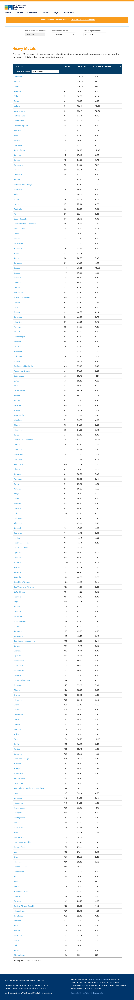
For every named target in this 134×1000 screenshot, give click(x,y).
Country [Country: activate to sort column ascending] (19, 66)
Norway (17, 130)
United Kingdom (21, 126)
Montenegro (19, 337)
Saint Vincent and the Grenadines (29, 788)
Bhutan (17, 626)
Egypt (16, 940)
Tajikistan (18, 935)
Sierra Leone (19, 714)
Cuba (16, 513)
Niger (16, 881)
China (16, 705)
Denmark (18, 76)
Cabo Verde (19, 376)
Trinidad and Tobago (23, 184)
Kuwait (17, 410)
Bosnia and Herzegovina (24, 641)
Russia (16, 253)
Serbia (16, 484)
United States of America (25, 224)
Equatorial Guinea (22, 680)
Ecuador (17, 341)
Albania (17, 557)
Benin (16, 744)
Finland (17, 81)
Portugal (17, 327)
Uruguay (17, 346)
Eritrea (17, 695)
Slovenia (17, 155)
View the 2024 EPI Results (83, 20)
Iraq (15, 852)
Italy (16, 194)
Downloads (69, 12)
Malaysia (18, 351)
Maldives (18, 420)
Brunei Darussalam (22, 297)
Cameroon (18, 754)
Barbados (18, 263)
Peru (16, 307)
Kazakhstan (19, 454)
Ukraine (17, 283)
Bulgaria (17, 562)
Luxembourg (19, 111)
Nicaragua (18, 803)
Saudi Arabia (19, 778)
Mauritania (19, 415)
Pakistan (17, 921)
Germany (18, 145)
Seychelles (18, 292)
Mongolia (18, 813)
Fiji (15, 214)
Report (46, 12)
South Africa (19, 391)
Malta (16, 499)
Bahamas (18, 317)
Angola (17, 719)
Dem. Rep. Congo (21, 759)
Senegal (17, 528)
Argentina (18, 243)
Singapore (18, 165)
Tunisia (17, 749)
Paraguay (18, 479)
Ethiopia (17, 768)
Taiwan (17, 238)
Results (8, 12)
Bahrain (17, 395)
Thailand (18, 189)
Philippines (18, 518)
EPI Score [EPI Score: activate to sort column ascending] (82, 66)
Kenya (16, 494)
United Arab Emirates (23, 440)
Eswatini (17, 675)
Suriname (18, 631)
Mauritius (18, 322)
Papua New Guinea (22, 371)
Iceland (17, 106)
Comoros (18, 533)
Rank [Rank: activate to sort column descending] (67, 66)
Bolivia (17, 606)
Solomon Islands (21, 891)
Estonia (17, 160)
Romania (17, 474)
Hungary (17, 302)
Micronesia (19, 660)
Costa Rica (18, 449)
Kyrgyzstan (19, 670)
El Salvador (18, 773)
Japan (16, 86)
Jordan (17, 538)
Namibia (17, 597)
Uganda (17, 656)
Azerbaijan (18, 665)
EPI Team (116, 7)
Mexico (17, 567)
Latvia (16, 204)
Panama (17, 405)
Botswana (18, 685)
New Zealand (19, 229)
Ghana (17, 425)
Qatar (16, 381)
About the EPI (90, 7)
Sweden (17, 91)
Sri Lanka (18, 248)
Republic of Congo (22, 582)
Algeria (17, 690)
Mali (16, 832)
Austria (17, 140)
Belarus (17, 400)
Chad (16, 857)
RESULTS (30, 34)
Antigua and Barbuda (23, 366)
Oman (16, 739)
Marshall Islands (21, 548)
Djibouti (17, 553)
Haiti (16, 945)
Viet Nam (18, 523)
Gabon (17, 445)
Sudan (16, 950)
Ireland (17, 180)
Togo (16, 602)
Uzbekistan (19, 871)
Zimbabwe (18, 827)
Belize (16, 435)
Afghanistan (19, 955)
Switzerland (19, 121)
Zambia (17, 646)
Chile (16, 96)
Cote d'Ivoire (19, 592)
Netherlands (19, 116)
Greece (17, 273)
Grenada (17, 651)
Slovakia (17, 278)
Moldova (18, 430)
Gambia (17, 729)
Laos (16, 793)
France (17, 170)
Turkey (17, 361)
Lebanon (17, 611)
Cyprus (17, 268)
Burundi (17, 763)
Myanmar (18, 700)
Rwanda (17, 577)
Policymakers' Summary (27, 12)
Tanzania (18, 616)
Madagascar (19, 817)
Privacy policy (97, 993)
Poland (17, 332)
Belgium (17, 312)
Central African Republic (24, 906)
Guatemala (19, 837)
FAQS (56, 12)
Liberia (17, 724)
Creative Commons (100, 979)
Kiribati (17, 734)
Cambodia (18, 783)
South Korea (19, 150)
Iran (15, 876)
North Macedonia (21, 543)
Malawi (17, 710)
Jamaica (17, 508)
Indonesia (18, 798)
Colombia (18, 356)
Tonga (16, 199)
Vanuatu (17, 572)
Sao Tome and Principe (24, 587)
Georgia (17, 503)
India (16, 925)
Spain (16, 258)
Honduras (18, 930)
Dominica (18, 459)
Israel (16, 135)
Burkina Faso (19, 847)
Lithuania (18, 175)
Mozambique (19, 911)
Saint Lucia (18, 464)
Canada (17, 101)
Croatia (17, 233)
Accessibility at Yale (80, 993)
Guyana (17, 901)
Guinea (17, 822)
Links (127, 7)
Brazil (16, 386)
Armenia (17, 489)
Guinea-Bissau (20, 867)
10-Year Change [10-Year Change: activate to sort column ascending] (103, 66)
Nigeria (17, 469)
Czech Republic (20, 219)
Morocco (18, 862)
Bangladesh (19, 916)
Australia (18, 209)
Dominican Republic (22, 842)
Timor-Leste (19, 808)
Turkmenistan (20, 621)
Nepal (16, 886)
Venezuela (18, 636)
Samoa (17, 287)
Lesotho (17, 896)
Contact (104, 7)
